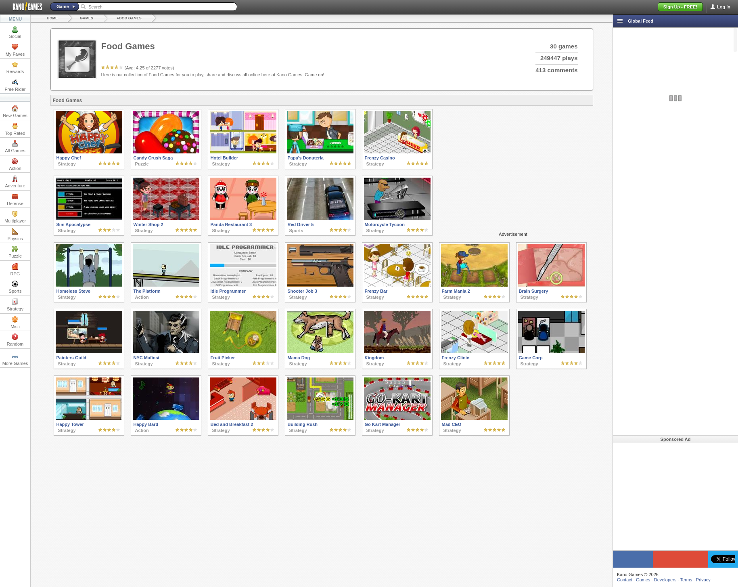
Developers (665, 579)
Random (15, 339)
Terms (686, 579)
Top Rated (15, 129)
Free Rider (15, 85)
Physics (15, 234)
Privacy (703, 579)
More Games (15, 359)
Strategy (15, 304)
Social (15, 32)
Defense (15, 199)
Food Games (129, 18)
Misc (15, 322)
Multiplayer (15, 216)
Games (86, 18)
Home (52, 18)
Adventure (15, 181)
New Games (15, 111)
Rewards (15, 67)
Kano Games (24, 7)
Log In (723, 6)
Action (15, 164)
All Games (15, 146)
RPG (15, 269)
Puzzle (15, 251)
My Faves (15, 50)
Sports (15, 287)
